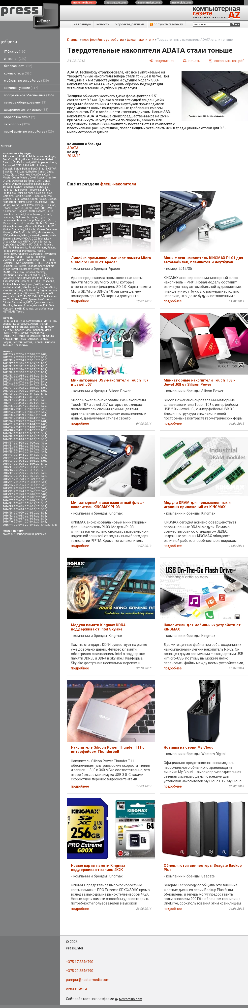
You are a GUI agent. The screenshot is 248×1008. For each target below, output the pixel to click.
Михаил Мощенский (32, 336)
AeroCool (8, 159)
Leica (28, 214)
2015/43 (8, 491)
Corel (33, 177)
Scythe (23, 266)
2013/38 (8, 415)
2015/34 (41, 482)
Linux (34, 217)
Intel (23, 205)
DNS (14, 183)
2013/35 (19, 412)
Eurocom (8, 186)
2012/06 (19, 354)
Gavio (37, 193)
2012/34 (19, 375)
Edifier (29, 183)
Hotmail (22, 202)
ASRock (34, 165)
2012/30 (19, 372)
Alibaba (36, 159)
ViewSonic (50, 287)
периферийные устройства (29, 131)
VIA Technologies (33, 287)
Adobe (32, 156)
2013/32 (30, 409)
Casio (50, 171)
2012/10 (19, 357)
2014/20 (19, 436)
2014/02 (8, 424)
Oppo (6, 244)
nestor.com (83, 2)
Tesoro (20, 311)
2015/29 (30, 479)
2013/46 (8, 421)
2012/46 (19, 384)
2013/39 (19, 415)
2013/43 (19, 418)
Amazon (7, 162)
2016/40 (8, 521)
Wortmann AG (44, 293)
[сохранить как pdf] (226, 60)
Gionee (7, 199)
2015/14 (41, 467)
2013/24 (30, 403)
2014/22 (41, 436)
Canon (41, 171)
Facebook (28, 186)
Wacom (13, 290)
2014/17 (30, 433)
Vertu (18, 287)
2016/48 (52, 524)
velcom (46, 284)
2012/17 (8, 363)
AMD (17, 162)
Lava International (13, 214)
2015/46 (41, 491)
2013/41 (41, 415)
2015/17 (30, 470)
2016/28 (8, 512)
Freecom (34, 189)
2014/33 (30, 445)
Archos (7, 165)
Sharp (41, 266)
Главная (73, 39)
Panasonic (21, 247)
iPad (52, 205)
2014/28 (19, 442)
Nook (17, 238)
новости (102, 24)
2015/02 (41, 457)
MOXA (16, 232)
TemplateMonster (25, 278)
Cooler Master (20, 177)
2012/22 (19, 366)
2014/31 (8, 445)
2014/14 (8, 433)
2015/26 (41, 476)
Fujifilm (44, 189)
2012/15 (30, 360)
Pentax (51, 247)
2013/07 (30, 390)
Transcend (47, 281)
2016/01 (30, 494)
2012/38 (19, 378)
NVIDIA (25, 238)
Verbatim (8, 287)
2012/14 (19, 360)
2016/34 (30, 515)
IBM (52, 202)
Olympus (16, 241)
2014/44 (19, 454)
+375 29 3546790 (79, 971)
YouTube (8, 299)
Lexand (46, 214)
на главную (82, 24)
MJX (51, 226)
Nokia (44, 235)
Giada (36, 196)
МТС (29, 302)
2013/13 (8, 397)
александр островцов (16, 323)
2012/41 (8, 381)
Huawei (43, 202)
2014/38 (41, 448)
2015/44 (19, 491)
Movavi (7, 232)
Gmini (16, 199)
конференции (25, 534)
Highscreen (10, 202)
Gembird (8, 196)
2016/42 (30, 521)
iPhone (7, 208)
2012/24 (41, 366)
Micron (7, 226)
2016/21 (30, 506)
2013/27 (19, 406)
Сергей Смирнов (44, 342)
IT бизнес (15, 51)
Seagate (32, 266)
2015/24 (19, 476)
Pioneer (16, 250)
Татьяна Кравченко (15, 345)
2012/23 (30, 366)
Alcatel (26, 159)
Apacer (28, 305)
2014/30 (41, 442)
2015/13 (30, 467)
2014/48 (19, 457)
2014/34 (41, 445)
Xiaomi (15, 296)
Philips (7, 250)
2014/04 (30, 424)
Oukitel (38, 244)
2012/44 (41, 381)
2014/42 (41, 451)
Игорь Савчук (20, 333)
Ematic (38, 183)
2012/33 (8, 375)
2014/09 (41, 427)
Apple (41, 162)
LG (16, 217)
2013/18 (19, 400)
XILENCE (25, 296)
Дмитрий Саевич (14, 330)
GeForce (47, 193)
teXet (40, 278)
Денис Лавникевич (42, 326)
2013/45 (41, 418)
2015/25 (30, 476)
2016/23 (8, 509)
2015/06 (41, 460)
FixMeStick (41, 186)
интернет (15, 59)
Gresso (51, 199)
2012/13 (8, 360)
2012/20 (41, 363)
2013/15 (30, 397)
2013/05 (8, 390)
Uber (15, 284)
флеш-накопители (140, 39)
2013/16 (41, 397)
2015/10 (41, 463)
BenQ (34, 168)
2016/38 (30, 518)
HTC (35, 202)
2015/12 (19, 467)
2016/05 (30, 497)
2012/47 (30, 384)
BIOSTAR (51, 168)
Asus (43, 165)
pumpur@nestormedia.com (87, 980)
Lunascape (9, 220)
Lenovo (37, 214)
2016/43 (41, 521)
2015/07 (8, 463)
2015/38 (41, 485)
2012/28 (41, 369)
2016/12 (19, 503)
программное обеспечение (29, 95)
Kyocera (40, 211)
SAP (16, 266)
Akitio (17, 159)
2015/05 (30, 460)
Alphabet (47, 159)
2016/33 (19, 515)
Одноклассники (43, 302)
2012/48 (41, 384)
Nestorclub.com (130, 999)
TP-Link (35, 281)
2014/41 (30, 451)
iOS (47, 205)
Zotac (18, 299)
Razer (28, 259)
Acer (14, 156)
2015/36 (19, 485)
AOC (34, 162)
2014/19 (8, 436)
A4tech (7, 156)
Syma (44, 275)
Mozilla (26, 232)
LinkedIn (24, 217)
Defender (29, 180)
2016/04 (19, 497)
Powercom (50, 253)
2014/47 (8, 457)
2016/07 (8, 500)
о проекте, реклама (130, 24)
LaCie (50, 211)
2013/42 (8, 418)
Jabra (29, 208)
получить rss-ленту (166, 24)
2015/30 (41, 479)
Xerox (6, 296)
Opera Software (41, 241)
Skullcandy (25, 269)
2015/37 (30, 485)
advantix (42, 156)
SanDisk (8, 266)
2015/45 (30, 491)
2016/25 (30, 509)
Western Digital (38, 290)
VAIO (37, 284)
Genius (18, 196)
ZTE (24, 299)
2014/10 (8, 430)
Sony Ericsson (27, 272)
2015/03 (8, 460)
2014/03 (19, 424)
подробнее (80, 301)
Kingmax (28, 308)
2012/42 (19, 381)
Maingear (40, 220)
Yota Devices (49, 296)
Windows (30, 293)
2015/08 (19, 463)
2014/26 (41, 439)
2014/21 (30, 436)
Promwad (40, 256)
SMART (7, 272)
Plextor (40, 250)
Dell (38, 180)
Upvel (29, 284)
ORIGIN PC (25, 244)
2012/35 (30, 375)
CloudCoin (37, 174)
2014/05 (41, 424)
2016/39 (41, 518)
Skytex (44, 269)
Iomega (39, 205)
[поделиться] (161, 60)
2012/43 (30, 381)
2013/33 (41, 409)
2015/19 (8, 473)
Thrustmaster (11, 281)
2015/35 (8, 485)
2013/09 (8, 393)
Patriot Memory (37, 247)
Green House (38, 199)
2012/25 (8, 369)
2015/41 (30, 488)
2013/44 (30, 418)
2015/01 (30, 457)
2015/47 (8, 494)
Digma (7, 183)
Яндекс (18, 305)
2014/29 (30, 442)
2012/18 (19, 363)
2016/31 (41, 512)
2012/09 (8, 357)
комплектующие (21, 88)
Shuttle (50, 266)
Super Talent (24, 275)
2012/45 (8, 384)
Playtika (7, 305)
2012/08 (41, 354)
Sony (15, 272)
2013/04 (41, 387)
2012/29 (8, 372)
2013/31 (19, 409)
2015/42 (41, 488)
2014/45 (30, 454)
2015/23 (8, 476)
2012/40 (41, 378)
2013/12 (41, 393)
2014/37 (30, 448)
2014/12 (30, 430)
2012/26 (19, 369)
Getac (27, 196)
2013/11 (30, 393)
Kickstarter (9, 211)
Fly (15, 189)
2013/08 (41, 390)
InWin (30, 205)
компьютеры (18, 73)
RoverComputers (23, 263)
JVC (49, 208)
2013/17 (8, 400)
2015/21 (30, 473)
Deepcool (17, 180)
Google (25, 199)
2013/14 (19, 397)
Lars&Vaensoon (44, 308)
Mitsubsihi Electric (36, 226)
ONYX (27, 241)
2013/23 (19, 403)
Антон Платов (39, 323)
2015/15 (8, 470)
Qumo (20, 259)
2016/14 (41, 503)
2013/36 (30, 412)
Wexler (53, 290)
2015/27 (8, 479)
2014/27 (8, 442)
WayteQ (23, 290)
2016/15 (8, 506)
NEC (5, 235)
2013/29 (41, 406)
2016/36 (8, 518)
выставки (9, 534)
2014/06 (8, 427)
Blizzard (22, 171)
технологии (17, 124)
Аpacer (33, 299)
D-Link (7, 180)
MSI (34, 232)
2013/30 (8, 409)
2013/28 (30, 406)
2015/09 (30, 463)
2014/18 (41, 433)
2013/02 (19, 387)
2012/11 (30, 357)
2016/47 (41, 524)
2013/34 (8, 412)
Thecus (49, 278)
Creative (51, 177)
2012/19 (30, 363)
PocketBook (9, 253)
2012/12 (41, 357)
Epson (46, 183)
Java (36, 208)
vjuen (24, 320)
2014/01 (41, 421)
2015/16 (19, 470)
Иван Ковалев (35, 330)
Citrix (13, 174)
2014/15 (19, 433)
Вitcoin (7, 302)
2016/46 (30, 524)
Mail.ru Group (25, 220)
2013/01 (8, 387)
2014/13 (41, 430)
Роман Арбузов (29, 339)
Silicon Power (10, 269)
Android (25, 162)
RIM (43, 259)
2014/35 (8, 448)
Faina (6, 320)
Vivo (5, 290)
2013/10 (19, 393)
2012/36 (41, 375)
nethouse (14, 235)
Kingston (22, 211)
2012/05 (8, 354)
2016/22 (41, 506)
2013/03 (30, 387)
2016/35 (41, 515)
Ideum (6, 205)
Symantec (8, 278)
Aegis (51, 156)
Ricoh (36, 259)
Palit (11, 247)
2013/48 (30, 421)
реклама (40, 534)
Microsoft (17, 226)
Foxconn (23, 189)
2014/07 (19, 427)
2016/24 (19, 509)
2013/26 (8, 406)
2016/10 (41, 500)
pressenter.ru (76, 988)
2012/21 (8, 366)
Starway (40, 272)
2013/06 (19, 390)
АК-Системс (45, 299)
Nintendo (35, 235)
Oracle (14, 244)
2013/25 (41, 403)
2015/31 (8, 482)
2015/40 (19, 488)
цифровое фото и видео (26, 109)
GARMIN (17, 193)
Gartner (28, 193)
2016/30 (30, 512)
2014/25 (30, 439)
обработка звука (19, 117)
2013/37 (41, 412)
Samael (15, 320)
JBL (43, 208)
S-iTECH (39, 263)
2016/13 (30, 503)
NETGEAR (9, 311)
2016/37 (19, 518)
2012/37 (8, 378)
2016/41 (19, 521)
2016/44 (8, 524)
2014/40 (19, 451)
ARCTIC (17, 165)
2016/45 (19, 524)
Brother (32, 171)
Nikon (24, 235)
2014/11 (19, 430)
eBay (21, 183)
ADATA (23, 156)
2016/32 (8, 515)
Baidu (17, 168)
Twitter (7, 284)
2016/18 (19, 506)
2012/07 (30, 354)
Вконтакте (18, 302)
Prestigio (8, 256)
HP (29, 202)
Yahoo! (36, 296)
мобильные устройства (26, 80)
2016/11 (8, 503)
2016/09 (30, 500)
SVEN (36, 275)
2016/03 (8, 497)
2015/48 (19, 494)
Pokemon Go (24, 253)
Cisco (6, 174)
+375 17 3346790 (79, 962)
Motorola (30, 229)
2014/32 (19, 445)
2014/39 (8, 451)
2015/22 (41, 473)
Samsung (51, 263)
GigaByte (46, 196)
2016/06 (41, 497)
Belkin (26, 168)
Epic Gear (49, 305)
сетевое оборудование (25, 102)
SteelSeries (9, 275)
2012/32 (41, 372)
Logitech (43, 217)
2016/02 (41, 494)
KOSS (32, 211)
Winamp (18, 293)
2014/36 (19, 448)
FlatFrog (7, 189)
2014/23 (8, 439)
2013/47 (19, 421)
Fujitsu (7, 193)
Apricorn (51, 162)
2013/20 (41, 400)
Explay (17, 186)
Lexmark (8, 217)
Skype (36, 269)
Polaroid (38, 253)
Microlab (50, 223)
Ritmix (50, 259)
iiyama (15, 205)
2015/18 (41, 470)
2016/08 (19, 500)
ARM (26, 165)
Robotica (8, 263)
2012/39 (30, 378)
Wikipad (7, 293)
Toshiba (25, 281)
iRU (22, 208)
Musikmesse (45, 232)
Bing (41, 168)
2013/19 (30, 400)
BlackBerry (9, 171)
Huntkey (7, 308)
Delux (46, 180)
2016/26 (41, 509)
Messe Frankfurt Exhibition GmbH (23, 223)
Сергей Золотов (22, 342)
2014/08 (30, 427)
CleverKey (24, 174)
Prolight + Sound (23, 256)
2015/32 (19, 482)
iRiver (15, 208)
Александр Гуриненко (42, 320)
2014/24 (19, 439)
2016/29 (19, 512)
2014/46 (41, 454)
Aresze (37, 305)
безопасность (18, 66)
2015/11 (8, 467)
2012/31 (30, 372)
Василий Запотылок (16, 326)
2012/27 (30, 369)
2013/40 (30, 415)
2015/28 (19, 479)
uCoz (22, 284)
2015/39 (8, 488)
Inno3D (18, 308)
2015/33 (30, 482)
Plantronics (28, 250)
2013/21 (8, 403)
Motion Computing (13, 229)
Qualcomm (9, 259)
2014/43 (8, 454)
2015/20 (19, 473)
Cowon (41, 177)
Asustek (8, 168)
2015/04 (19, 460)
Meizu (51, 220)
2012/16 (41, 360)
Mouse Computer (47, 229)
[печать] (191, 60)
